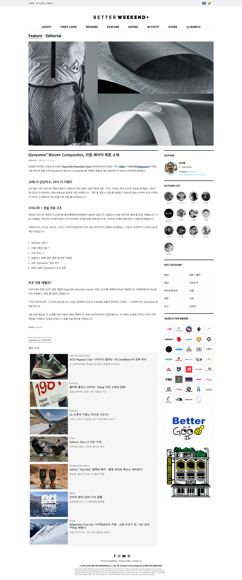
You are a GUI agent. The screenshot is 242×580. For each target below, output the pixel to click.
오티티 (192, 306)
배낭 (166, 274)
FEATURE (113, 27)
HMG (122, 166)
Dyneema (143, 166)
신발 (191, 290)
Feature (35, 35)
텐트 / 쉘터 (194, 274)
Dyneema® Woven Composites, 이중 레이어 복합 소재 (73, 154)
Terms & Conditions (109, 560)
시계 (191, 298)
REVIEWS (92, 27)
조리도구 (193, 282)
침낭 (166, 282)
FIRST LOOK (68, 27)
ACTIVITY (153, 27)
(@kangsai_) (193, 171)
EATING (133, 27)
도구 (166, 306)
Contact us (136, 560)
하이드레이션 (170, 290)
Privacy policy (125, 560)
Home (31, 3)
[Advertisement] (189, 521)
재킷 (166, 298)
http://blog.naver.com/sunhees (192, 174)
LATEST (47, 27)
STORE (172, 27)
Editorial (32, 160)
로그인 (38, 3)
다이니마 (46, 339)
